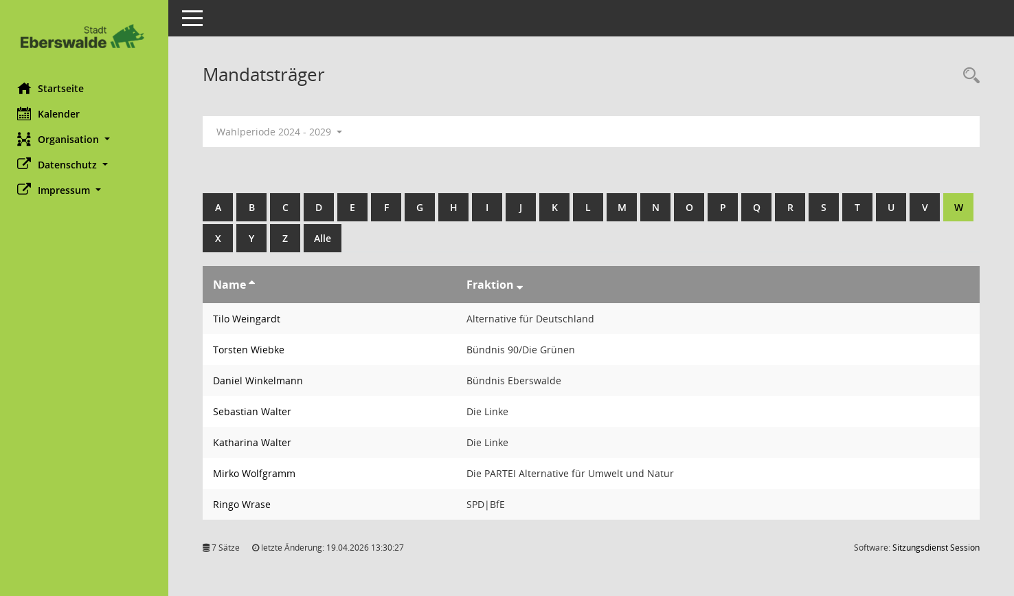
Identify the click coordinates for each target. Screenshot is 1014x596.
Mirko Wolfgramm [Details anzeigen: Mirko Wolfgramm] (257, 473)
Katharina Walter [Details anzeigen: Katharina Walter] (255, 442)
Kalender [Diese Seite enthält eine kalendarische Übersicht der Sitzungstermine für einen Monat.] (52, 113)
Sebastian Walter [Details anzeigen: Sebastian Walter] (255, 411)
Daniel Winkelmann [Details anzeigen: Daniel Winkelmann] (261, 380)
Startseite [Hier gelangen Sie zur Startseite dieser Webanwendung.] (54, 88)
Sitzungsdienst (936, 547)
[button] (86, 139)
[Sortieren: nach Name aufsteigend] (255, 284)
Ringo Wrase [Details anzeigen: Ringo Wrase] (245, 504)
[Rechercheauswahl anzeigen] (968, 76)
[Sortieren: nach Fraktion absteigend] (522, 284)
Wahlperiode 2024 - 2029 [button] (283, 131)
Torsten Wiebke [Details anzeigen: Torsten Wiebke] (252, 349)
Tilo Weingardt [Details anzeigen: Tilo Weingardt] (250, 318)
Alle (359, 238)
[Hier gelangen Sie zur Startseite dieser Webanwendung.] (86, 36)
